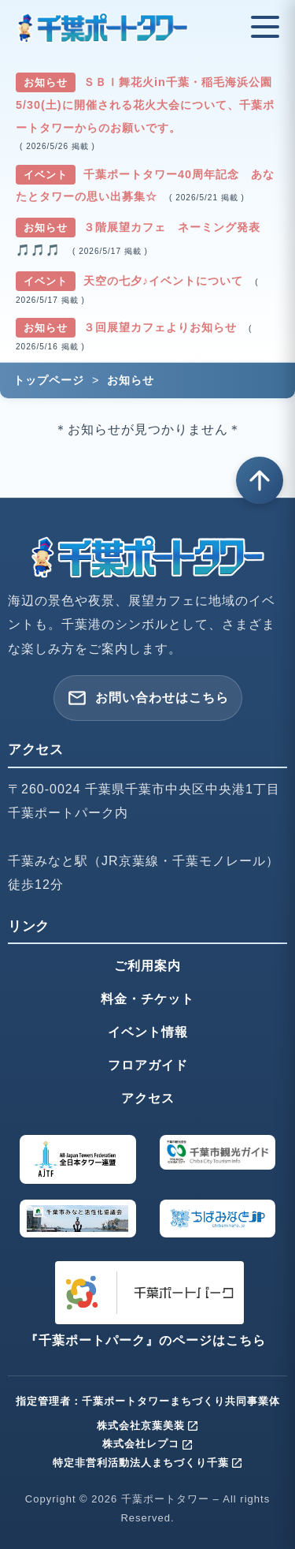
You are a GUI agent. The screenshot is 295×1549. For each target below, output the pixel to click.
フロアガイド (148, 1065)
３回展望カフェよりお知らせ (162, 327)
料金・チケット (147, 999)
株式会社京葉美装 (148, 1425)
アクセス (148, 1098)
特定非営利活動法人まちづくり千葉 (148, 1463)
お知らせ (130, 380)
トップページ (48, 380)
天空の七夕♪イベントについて (165, 280)
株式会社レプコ (148, 1444)
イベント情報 (148, 1032)
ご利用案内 (147, 965)
